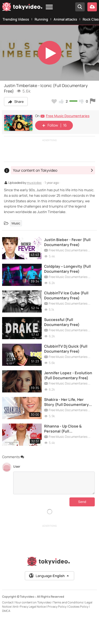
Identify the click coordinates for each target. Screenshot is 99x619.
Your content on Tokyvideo (33, 602)
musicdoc (34, 183)
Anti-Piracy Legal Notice (29, 606)
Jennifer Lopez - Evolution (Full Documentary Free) (68, 375)
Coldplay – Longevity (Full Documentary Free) (67, 269)
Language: (49, 575)
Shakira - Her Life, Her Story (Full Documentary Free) (66, 402)
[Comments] (54, 483)
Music (16, 223)
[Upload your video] (92, 6)
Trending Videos (16, 19)
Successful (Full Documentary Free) (61, 322)
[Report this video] (92, 101)
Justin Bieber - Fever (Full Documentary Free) (67, 242)
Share (16, 101)
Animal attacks (65, 19)
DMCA (6, 611)
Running (41, 19)
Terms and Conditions (68, 602)
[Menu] (49, 7)
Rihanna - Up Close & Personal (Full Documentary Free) (63, 429)
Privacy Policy (57, 606)
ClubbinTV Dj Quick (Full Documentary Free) (65, 349)
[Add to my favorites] (54, 101)
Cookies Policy (78, 606)
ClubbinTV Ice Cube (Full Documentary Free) (66, 295)
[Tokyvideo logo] (22, 7)
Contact (7, 602)
